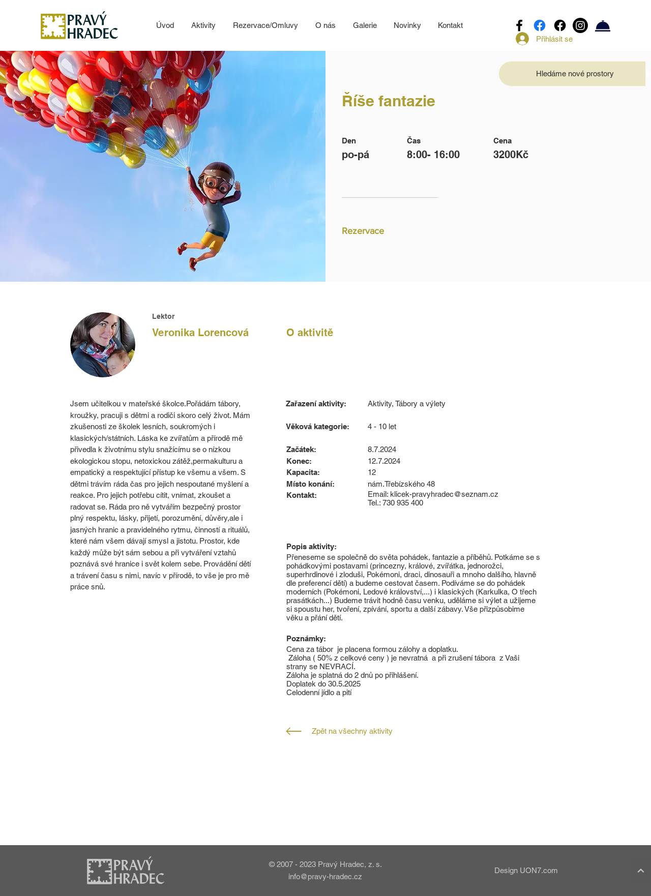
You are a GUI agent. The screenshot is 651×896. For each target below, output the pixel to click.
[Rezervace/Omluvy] (602, 25)
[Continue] (641, 870)
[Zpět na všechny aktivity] (362, 731)
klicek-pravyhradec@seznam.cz (444, 494)
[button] (575, 73)
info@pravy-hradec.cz (325, 876)
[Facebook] (519, 25)
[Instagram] (580, 25)
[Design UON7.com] (522, 870)
